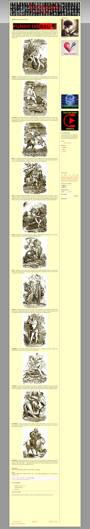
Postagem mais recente (16, 521)
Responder (16, 489)
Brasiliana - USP (15, 474)
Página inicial (34, 521)
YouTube (64, 151)
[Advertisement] (69, 75)
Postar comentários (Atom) (20, 523)
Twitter (63, 149)
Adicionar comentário (16, 491)
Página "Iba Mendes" (67, 142)
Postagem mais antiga (53, 521)
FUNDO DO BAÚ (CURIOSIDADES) (23, 479)
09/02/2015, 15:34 (22, 485)
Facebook (64, 147)
